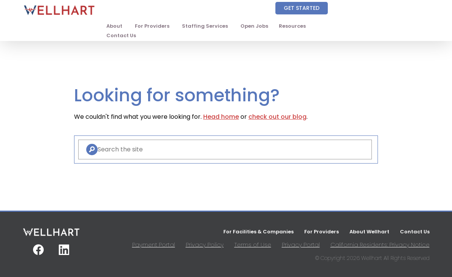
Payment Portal (153, 245)
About (114, 26)
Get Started (301, 8)
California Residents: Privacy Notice (380, 245)
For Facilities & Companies (258, 231)
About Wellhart (369, 231)
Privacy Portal (301, 245)
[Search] (92, 149)
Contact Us (121, 35)
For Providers (152, 26)
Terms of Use (252, 245)
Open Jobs (254, 26)
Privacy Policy (205, 245)
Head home (221, 116)
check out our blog (277, 116)
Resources (292, 26)
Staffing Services (205, 26)
